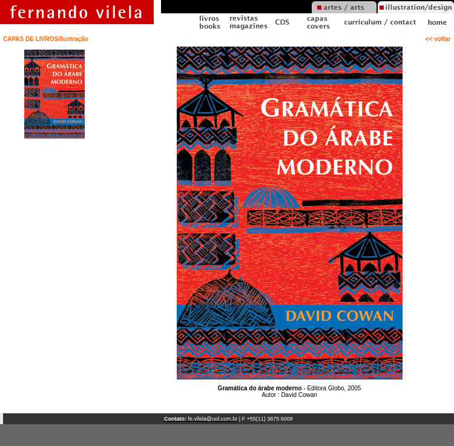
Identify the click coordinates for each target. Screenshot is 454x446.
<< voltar (440, 39)
